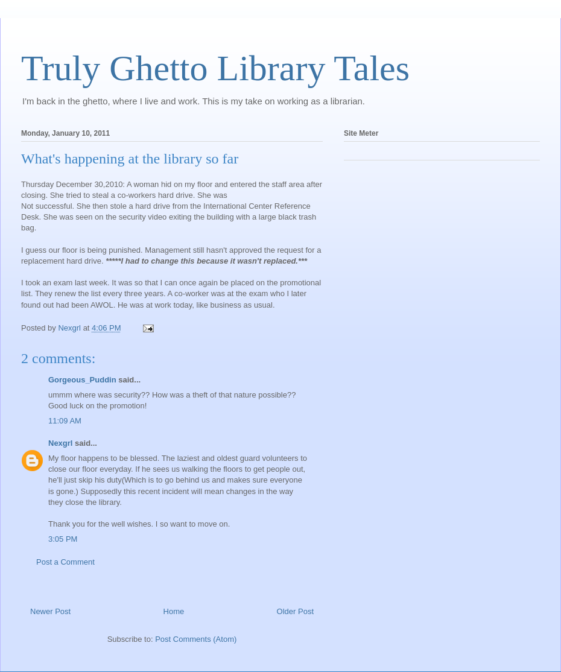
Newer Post (50, 611)
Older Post (295, 611)
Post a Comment (65, 561)
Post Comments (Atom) (195, 639)
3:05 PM (62, 539)
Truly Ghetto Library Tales (215, 68)
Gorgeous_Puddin (82, 379)
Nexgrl (60, 443)
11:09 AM (64, 420)
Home (174, 611)
